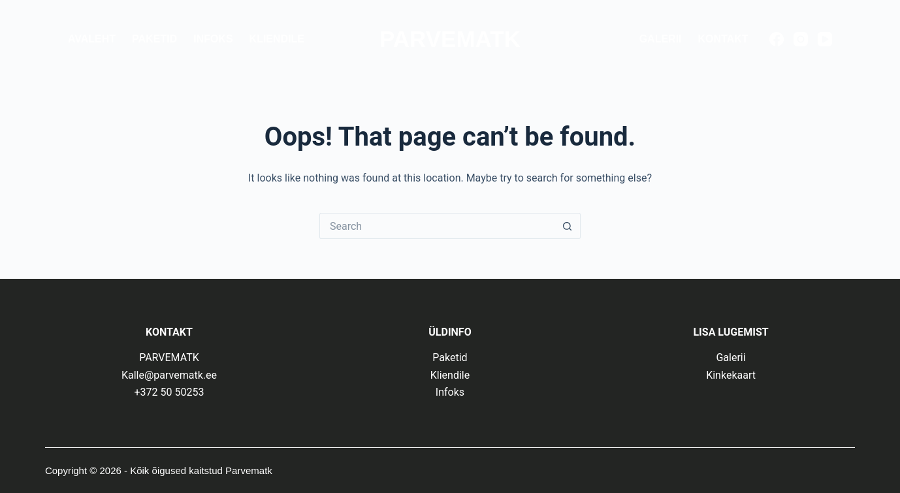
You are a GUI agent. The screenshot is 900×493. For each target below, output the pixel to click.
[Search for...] (436, 226)
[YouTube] (825, 39)
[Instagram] (801, 39)
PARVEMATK (450, 39)
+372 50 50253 (169, 392)
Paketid (154, 38)
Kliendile (276, 38)
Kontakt (723, 38)
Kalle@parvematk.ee (169, 375)
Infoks (213, 38)
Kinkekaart (731, 375)
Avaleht (92, 38)
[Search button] (567, 226)
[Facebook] (776, 39)
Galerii (660, 38)
